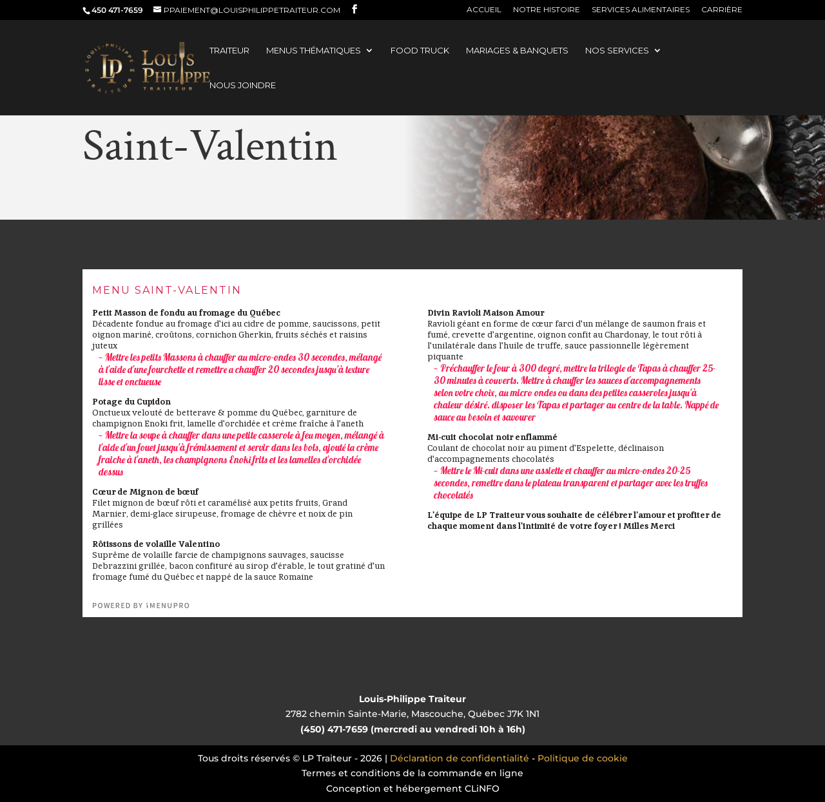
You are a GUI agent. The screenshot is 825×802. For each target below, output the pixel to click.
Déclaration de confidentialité (459, 758)
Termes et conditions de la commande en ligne (412, 773)
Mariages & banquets (517, 50)
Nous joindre (242, 85)
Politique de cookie (583, 758)
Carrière (721, 10)
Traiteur (229, 50)
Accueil (484, 10)
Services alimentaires (641, 10)
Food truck (420, 50)
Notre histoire (546, 10)
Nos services (617, 50)
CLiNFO (482, 788)
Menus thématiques (313, 50)
